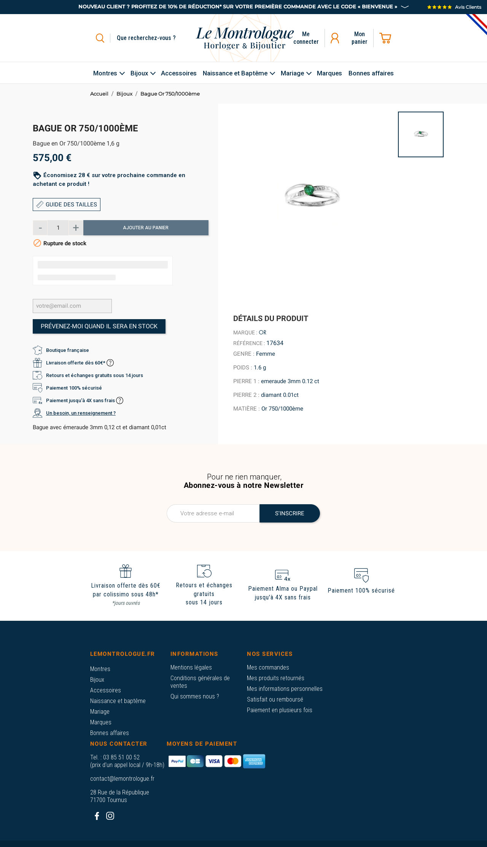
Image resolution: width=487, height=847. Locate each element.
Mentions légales (191, 667)
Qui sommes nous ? (194, 696)
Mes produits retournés (275, 678)
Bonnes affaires (109, 733)
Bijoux (97, 679)
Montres (100, 669)
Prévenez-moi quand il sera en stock (99, 326)
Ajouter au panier (146, 227)
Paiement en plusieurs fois (279, 710)
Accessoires (105, 690)
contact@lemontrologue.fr (122, 778)
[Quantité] (57, 227)
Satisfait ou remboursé (275, 699)
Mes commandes (268, 667)
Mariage (100, 711)
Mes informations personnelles (285, 688)
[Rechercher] (155, 38)
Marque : (245, 332)
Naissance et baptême (118, 701)
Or (262, 332)
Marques (100, 722)
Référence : (249, 343)
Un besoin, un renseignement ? (81, 413)
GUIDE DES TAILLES (66, 204)
